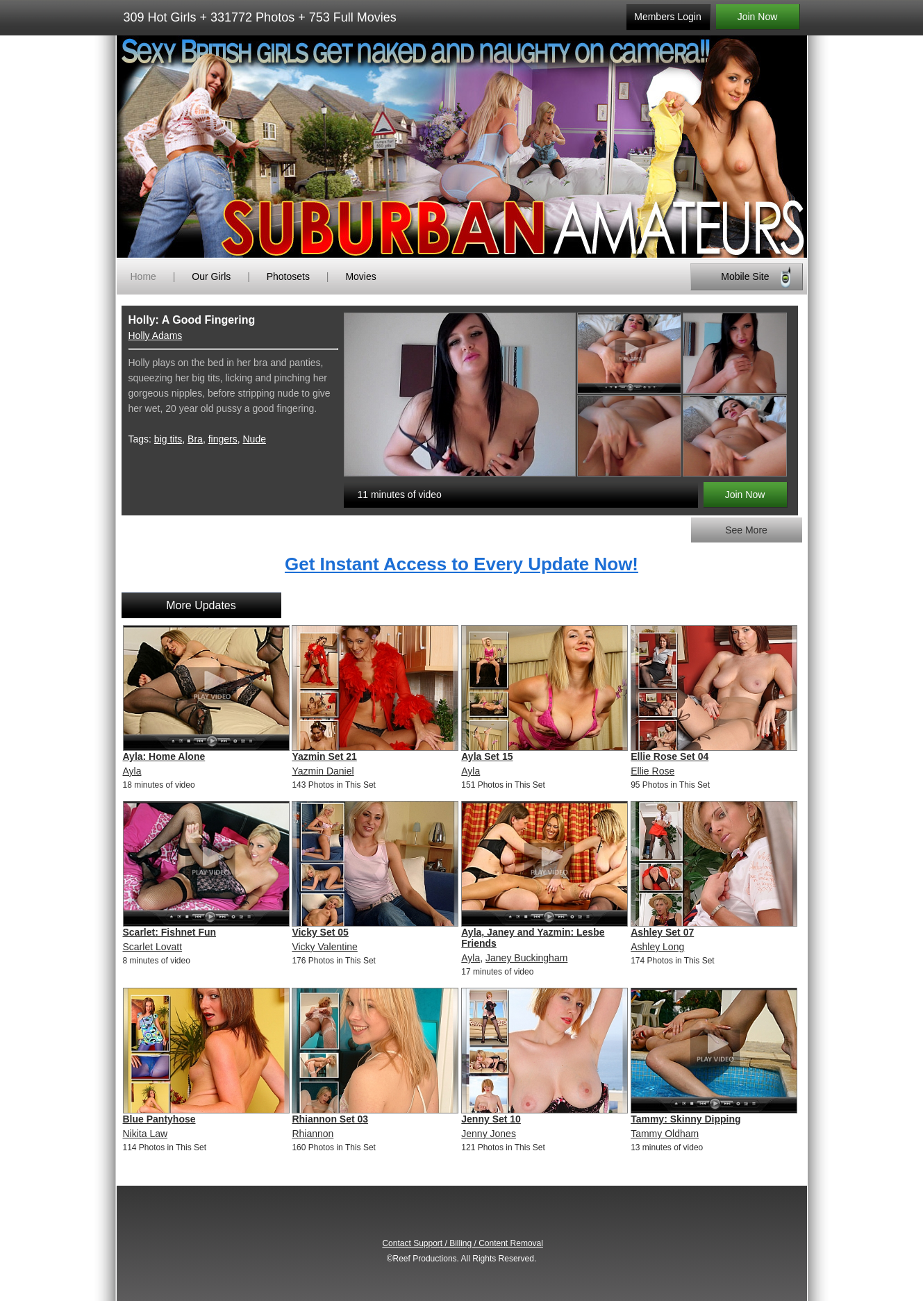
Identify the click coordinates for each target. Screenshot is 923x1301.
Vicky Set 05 (320, 932)
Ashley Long (657, 946)
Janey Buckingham (526, 957)
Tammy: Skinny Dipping (685, 1119)
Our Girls (211, 276)
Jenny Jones (488, 1133)
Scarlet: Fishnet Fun (170, 932)
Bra (195, 439)
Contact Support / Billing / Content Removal (462, 1243)
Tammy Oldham (665, 1133)
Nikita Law (145, 1133)
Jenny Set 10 (491, 1119)
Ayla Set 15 (487, 756)
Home (143, 276)
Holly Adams (155, 335)
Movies (360, 276)
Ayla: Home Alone (164, 756)
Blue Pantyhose (159, 1119)
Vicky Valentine (324, 946)
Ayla (132, 771)
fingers (223, 439)
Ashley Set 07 (662, 932)
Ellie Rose (652, 771)
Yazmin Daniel (323, 771)
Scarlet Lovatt (153, 946)
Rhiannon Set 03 (330, 1119)
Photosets (288, 276)
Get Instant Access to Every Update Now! (461, 564)
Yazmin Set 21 (324, 756)
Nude (254, 439)
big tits (168, 439)
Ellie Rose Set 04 (669, 756)
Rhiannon (312, 1133)
